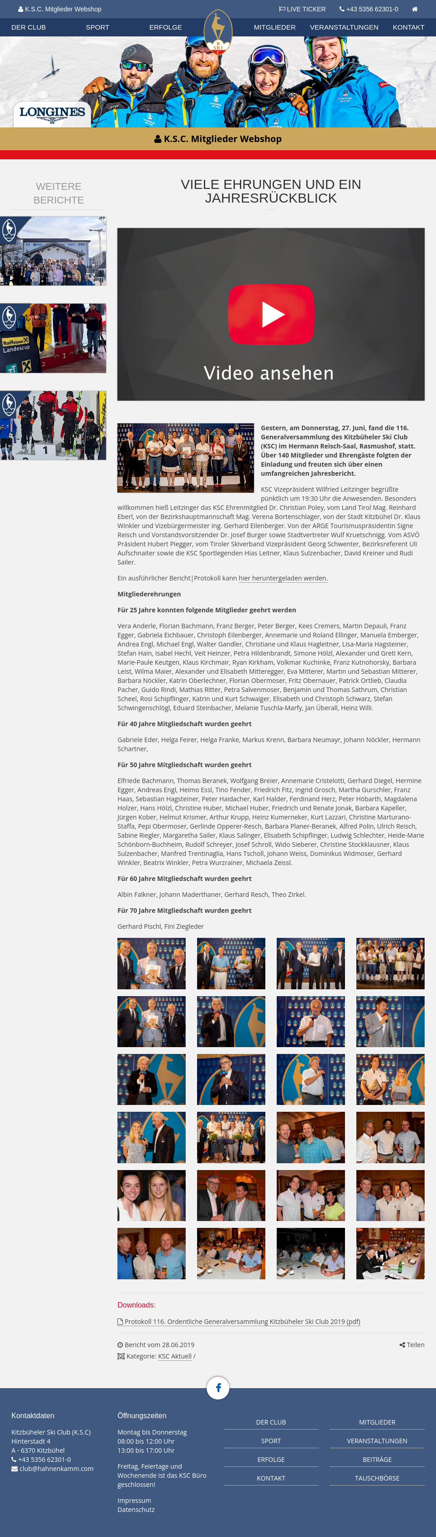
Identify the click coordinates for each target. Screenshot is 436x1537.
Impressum (134, 1500)
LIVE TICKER (302, 9)
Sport (97, 27)
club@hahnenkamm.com (57, 1468)
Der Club (28, 27)
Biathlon (43, 18)
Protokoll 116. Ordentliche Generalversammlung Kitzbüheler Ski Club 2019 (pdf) (238, 1321)
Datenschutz (135, 1509)
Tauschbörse (377, 1478)
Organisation (44, 18)
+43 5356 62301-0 (372, 9)
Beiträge (377, 1459)
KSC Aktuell (175, 1356)
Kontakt (409, 27)
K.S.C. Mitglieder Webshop (59, 9)
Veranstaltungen (344, 27)
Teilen (412, 1344)
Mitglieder (275, 27)
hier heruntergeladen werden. (283, 578)
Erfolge (165, 27)
